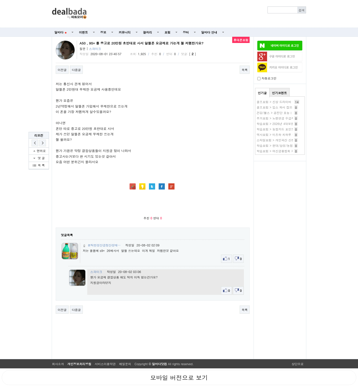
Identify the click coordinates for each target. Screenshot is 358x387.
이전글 (62, 70)
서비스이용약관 (105, 364)
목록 (245, 70)
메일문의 (125, 364)
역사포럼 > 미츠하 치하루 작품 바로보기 (284, 134)
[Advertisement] (199, 13)
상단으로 (298, 364)
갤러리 (147, 32)
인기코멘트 (279, 93)
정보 (103, 32)
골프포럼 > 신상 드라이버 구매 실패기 (282, 102)
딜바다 (60, 32)
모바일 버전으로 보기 (179, 377)
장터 (186, 32)
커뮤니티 (125, 32)
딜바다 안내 (209, 32)
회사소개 (58, 364)
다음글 (76, 70)
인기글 (262, 93)
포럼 (168, 32)
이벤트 (83, 32)
